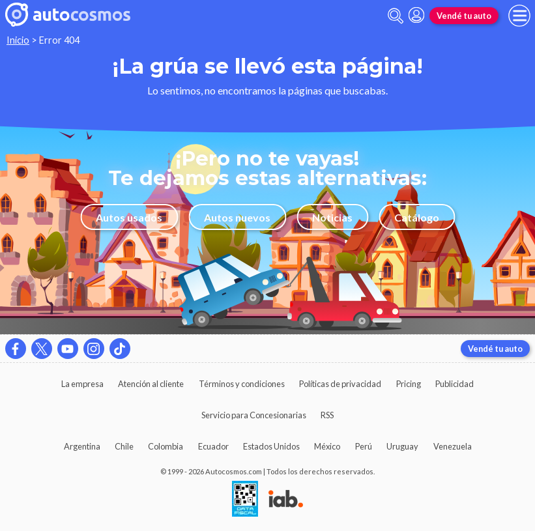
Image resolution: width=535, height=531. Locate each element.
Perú (363, 446)
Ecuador (213, 446)
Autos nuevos (237, 217)
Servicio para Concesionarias (253, 415)
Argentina (82, 446)
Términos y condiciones (242, 384)
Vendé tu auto (464, 15)
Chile (124, 446)
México (327, 446)
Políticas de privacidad (340, 384)
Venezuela (452, 446)
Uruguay (402, 446)
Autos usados (129, 217)
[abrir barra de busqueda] (395, 15)
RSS (327, 415)
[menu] (519, 16)
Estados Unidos (271, 446)
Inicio (18, 40)
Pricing (408, 384)
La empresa (82, 384)
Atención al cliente (151, 384)
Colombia (165, 446)
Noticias (332, 217)
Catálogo (416, 217)
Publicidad (454, 384)
